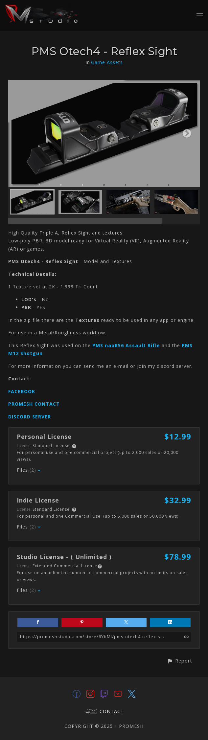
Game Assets (107, 62)
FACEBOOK (21, 391)
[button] (179, 660)
